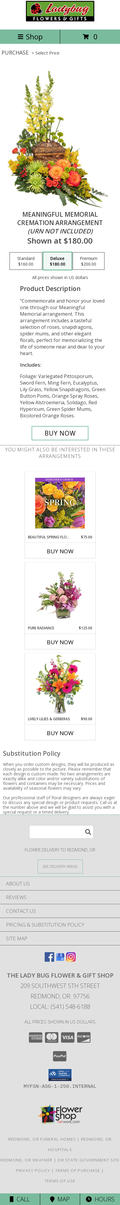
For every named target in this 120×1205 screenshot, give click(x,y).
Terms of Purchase (77, 1170)
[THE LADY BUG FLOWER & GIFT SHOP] (60, 21)
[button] (60, 1075)
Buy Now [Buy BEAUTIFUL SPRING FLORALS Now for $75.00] (60, 551)
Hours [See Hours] (100, 1199)
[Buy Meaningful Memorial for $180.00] (60, 433)
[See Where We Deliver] (60, 866)
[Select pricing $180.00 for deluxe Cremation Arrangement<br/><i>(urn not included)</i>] (57, 261)
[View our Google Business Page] (60, 959)
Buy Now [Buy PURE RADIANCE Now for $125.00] (60, 642)
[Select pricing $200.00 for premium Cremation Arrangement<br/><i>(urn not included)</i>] (88, 261)
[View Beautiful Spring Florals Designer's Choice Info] (60, 503)
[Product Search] (61, 832)
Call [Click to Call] (20, 1199)
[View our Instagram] (71, 959)
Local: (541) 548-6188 (60, 1007)
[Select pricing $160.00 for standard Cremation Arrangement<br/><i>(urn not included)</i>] (26, 261)
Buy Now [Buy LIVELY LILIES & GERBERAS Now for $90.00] (60, 733)
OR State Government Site (88, 1160)
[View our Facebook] (49, 959)
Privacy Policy (33, 1170)
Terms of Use (60, 1181)
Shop (30, 36)
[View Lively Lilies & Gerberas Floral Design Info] (60, 685)
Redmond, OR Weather (27, 1160)
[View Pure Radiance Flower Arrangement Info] (60, 594)
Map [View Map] (60, 1199)
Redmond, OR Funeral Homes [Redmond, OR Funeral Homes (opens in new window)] (42, 1139)
